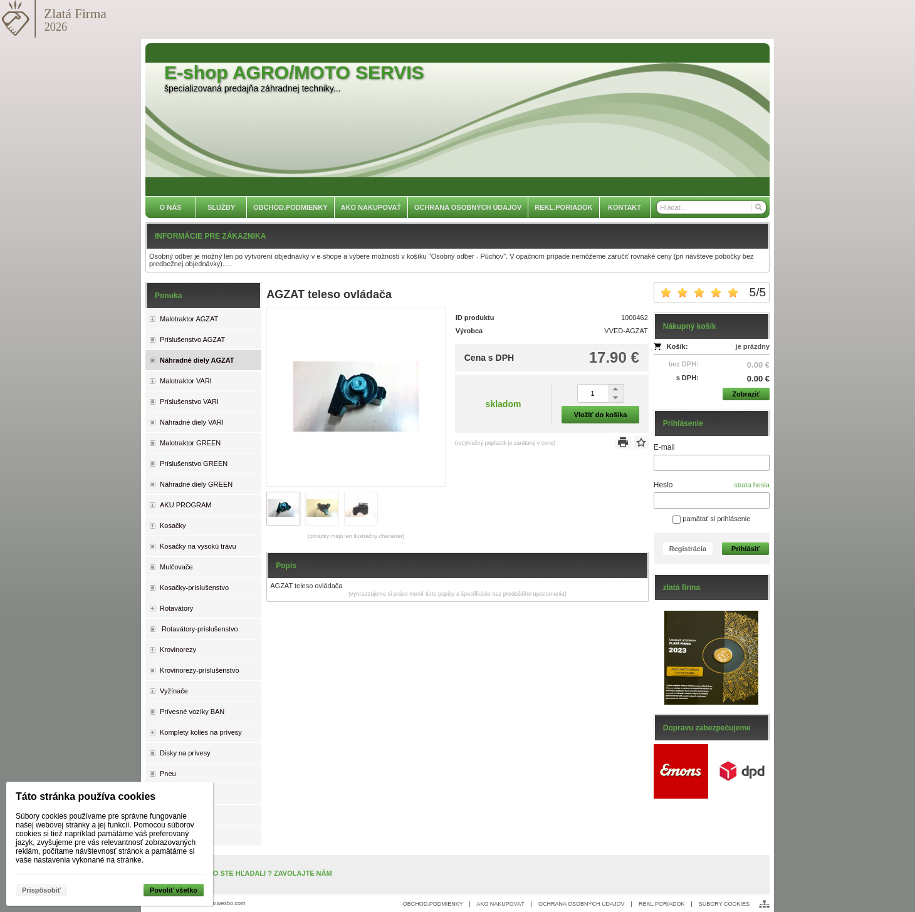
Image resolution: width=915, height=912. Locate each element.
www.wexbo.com (225, 903)
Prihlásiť (745, 548)
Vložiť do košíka (600, 414)
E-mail (664, 447)
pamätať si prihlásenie (711, 518)
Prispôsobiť (41, 890)
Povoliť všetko (173, 890)
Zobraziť (746, 394)
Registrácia (687, 548)
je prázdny (753, 346)
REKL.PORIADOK (662, 904)
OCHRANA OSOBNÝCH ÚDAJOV (581, 904)
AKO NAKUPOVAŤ (500, 904)
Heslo (663, 484)
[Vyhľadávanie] (711, 207)
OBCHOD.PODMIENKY (433, 904)
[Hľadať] (758, 207)
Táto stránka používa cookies (85, 796)
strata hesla (752, 485)
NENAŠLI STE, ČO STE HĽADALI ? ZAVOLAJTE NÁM (245, 873)
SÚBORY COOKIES (724, 904)
